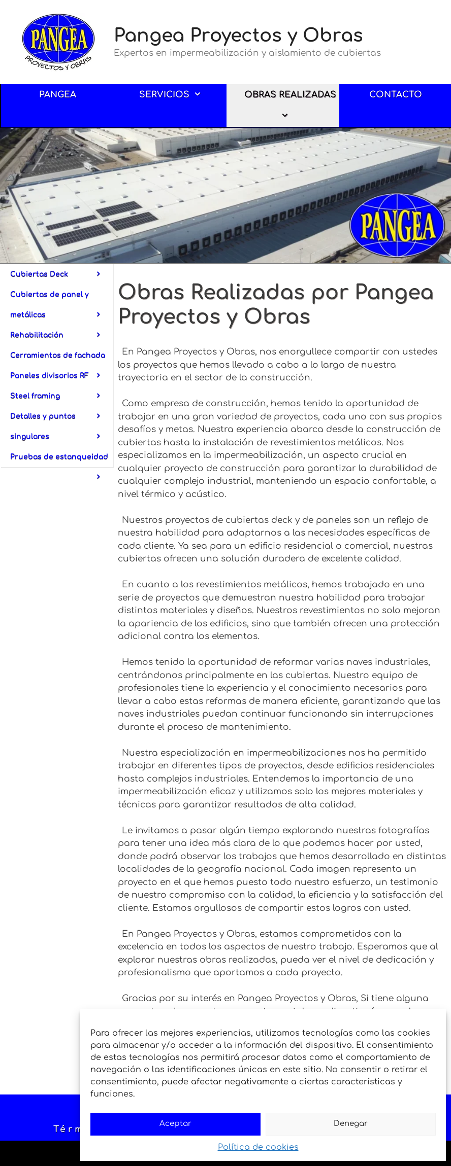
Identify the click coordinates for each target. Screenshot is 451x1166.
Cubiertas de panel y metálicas (61, 308)
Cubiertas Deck (61, 274)
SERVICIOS (177, 94)
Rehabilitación (61, 335)
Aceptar (175, 1123)
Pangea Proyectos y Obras (238, 35)
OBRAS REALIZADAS (290, 108)
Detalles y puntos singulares (61, 429)
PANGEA (57, 94)
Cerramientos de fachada (61, 358)
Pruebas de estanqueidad (61, 460)
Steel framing (61, 399)
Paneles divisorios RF (61, 379)
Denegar (351, 1123)
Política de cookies (258, 1147)
